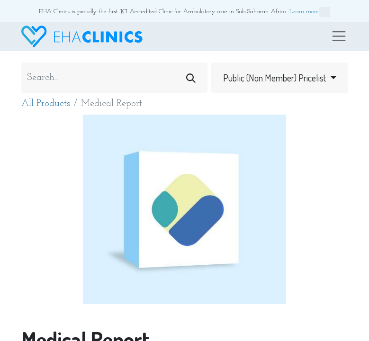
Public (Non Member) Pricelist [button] (275, 78)
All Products (45, 103)
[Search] (190, 78)
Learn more (309, 12)
